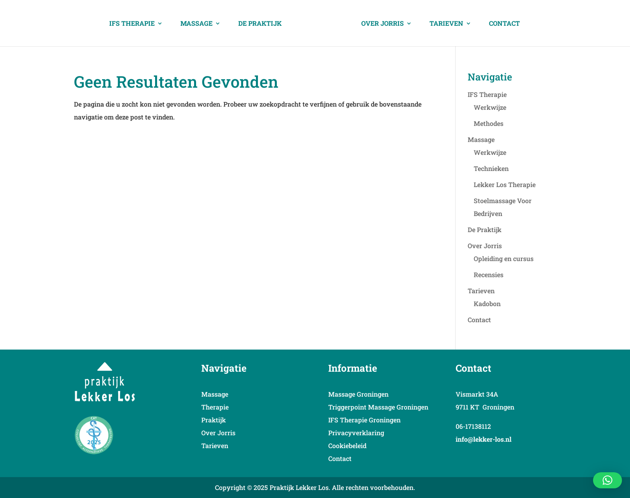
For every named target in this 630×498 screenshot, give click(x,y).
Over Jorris (382, 24)
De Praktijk (260, 24)
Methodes (488, 123)
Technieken (491, 168)
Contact (504, 24)
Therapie (215, 407)
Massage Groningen (358, 394)
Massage (196, 24)
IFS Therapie (132, 24)
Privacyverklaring (356, 432)
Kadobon (487, 303)
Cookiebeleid (347, 445)
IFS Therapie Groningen (364, 420)
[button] (607, 480)
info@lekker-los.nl (483, 439)
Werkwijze (490, 107)
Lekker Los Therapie (505, 184)
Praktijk (213, 420)
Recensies (488, 274)
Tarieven (446, 24)
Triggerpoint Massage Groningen (378, 407)
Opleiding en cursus (504, 258)
